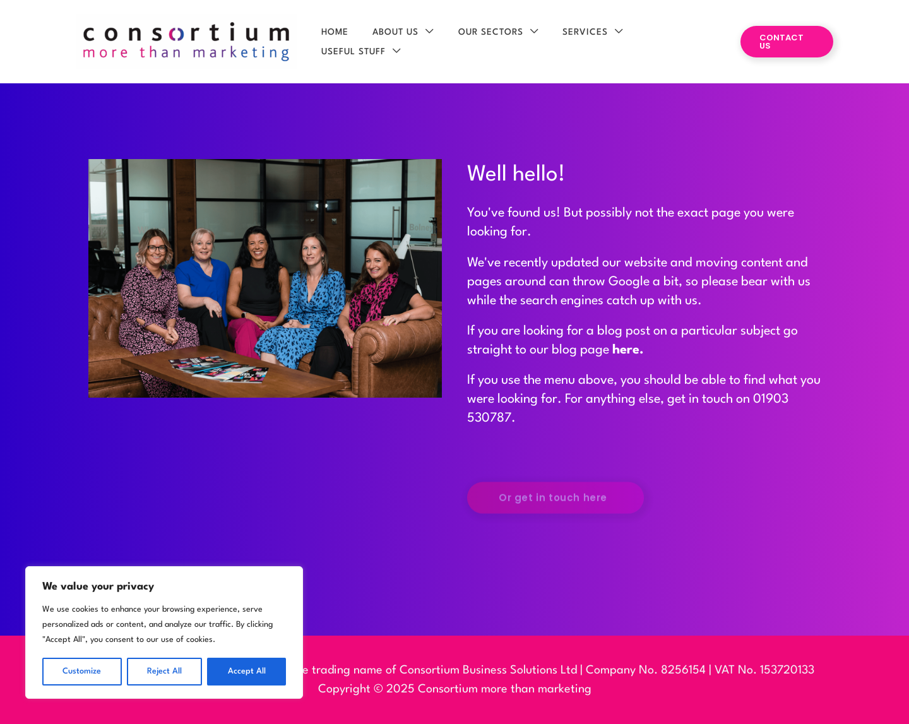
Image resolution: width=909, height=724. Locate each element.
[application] (431, 42)
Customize (81, 671)
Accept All (247, 671)
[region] (164, 632)
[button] (785, 42)
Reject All (164, 671)
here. (628, 350)
